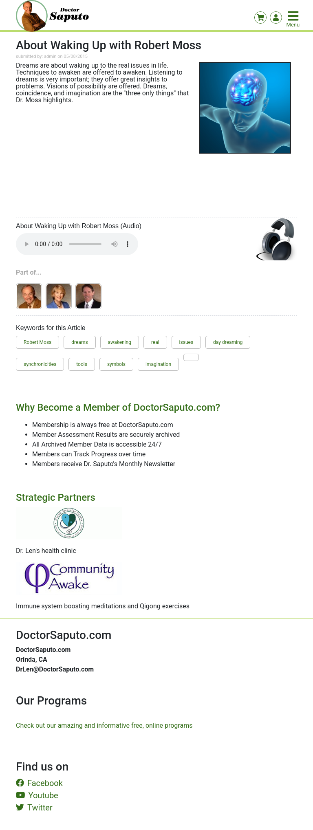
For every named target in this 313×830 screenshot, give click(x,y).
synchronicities (40, 364)
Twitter (34, 807)
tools (81, 364)
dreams (79, 342)
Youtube (37, 795)
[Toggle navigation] (293, 16)
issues (186, 342)
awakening (119, 342)
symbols (116, 364)
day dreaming (227, 342)
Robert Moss (37, 342)
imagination (158, 364)
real (155, 342)
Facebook (39, 783)
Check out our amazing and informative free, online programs (104, 725)
